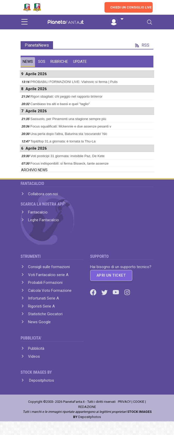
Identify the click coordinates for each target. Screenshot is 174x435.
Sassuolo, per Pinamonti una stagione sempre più (68, 119)
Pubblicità (36, 348)
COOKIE (138, 402)
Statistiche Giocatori (45, 314)
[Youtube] (116, 292)
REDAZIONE (87, 407)
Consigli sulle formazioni (49, 267)
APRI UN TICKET (111, 275)
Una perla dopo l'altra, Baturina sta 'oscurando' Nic (68, 134)
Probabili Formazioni (45, 282)
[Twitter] (105, 292)
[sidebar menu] (24, 22)
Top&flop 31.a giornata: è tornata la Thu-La (62, 141)
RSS (142, 45)
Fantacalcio (38, 212)
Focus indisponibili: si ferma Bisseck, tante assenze (69, 163)
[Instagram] (127, 292)
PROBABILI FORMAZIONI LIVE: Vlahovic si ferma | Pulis (74, 82)
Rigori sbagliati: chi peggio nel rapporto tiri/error (66, 96)
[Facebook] (93, 292)
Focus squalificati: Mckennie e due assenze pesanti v (70, 126)
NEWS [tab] (28, 61)
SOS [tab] (41, 61)
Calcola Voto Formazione (50, 290)
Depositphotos (41, 380)
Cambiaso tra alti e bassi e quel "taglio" (60, 104)
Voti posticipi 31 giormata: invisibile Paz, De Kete (67, 156)
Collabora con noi (43, 194)
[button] (116, 19)
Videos (34, 356)
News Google (39, 322)
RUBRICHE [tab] (59, 61)
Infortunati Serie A (43, 298)
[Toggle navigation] (149, 22)
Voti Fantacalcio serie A (48, 274)
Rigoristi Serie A (41, 306)
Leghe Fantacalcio (43, 220)
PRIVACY (124, 402)
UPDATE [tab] (80, 61)
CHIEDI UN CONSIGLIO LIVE (131, 7)
